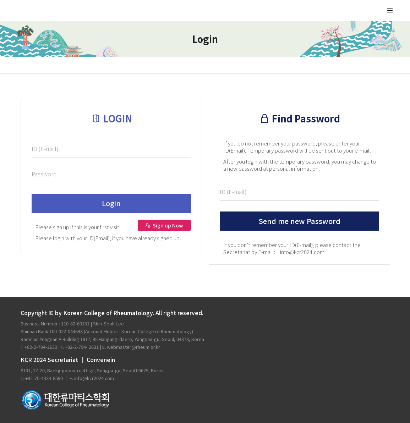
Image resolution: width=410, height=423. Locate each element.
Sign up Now (164, 225)
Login (111, 203)
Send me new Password (299, 221)
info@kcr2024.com (302, 252)
